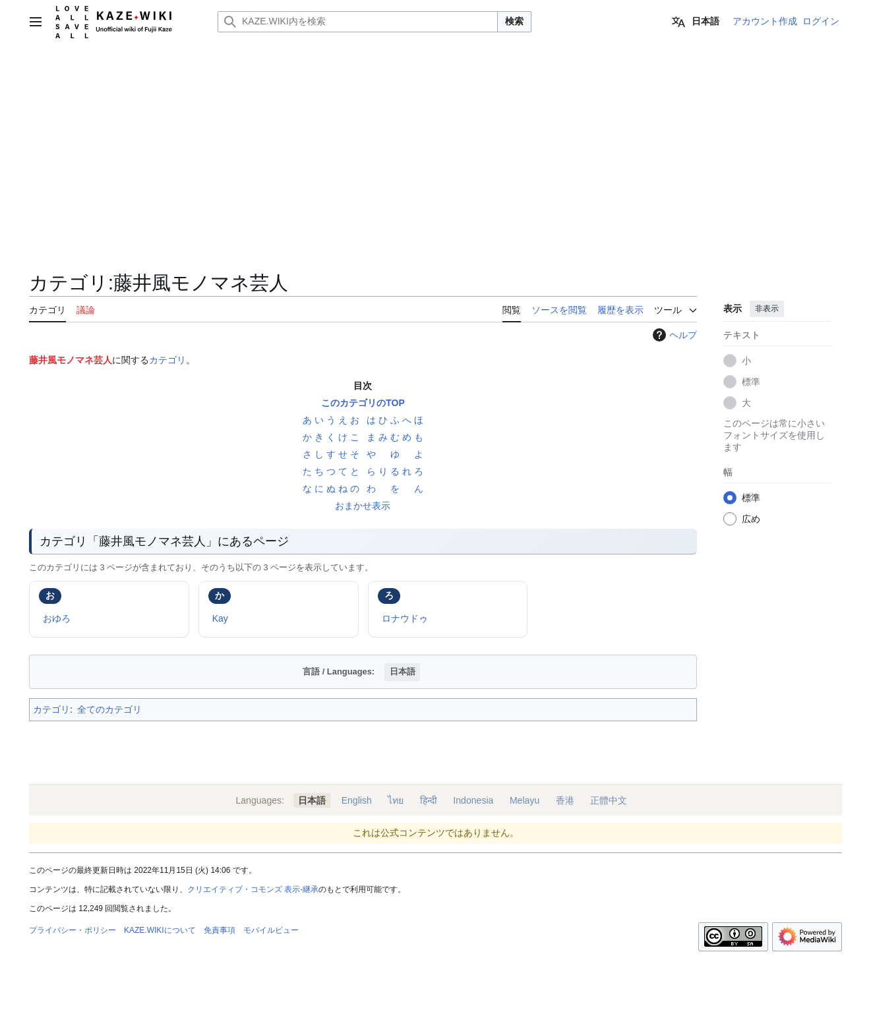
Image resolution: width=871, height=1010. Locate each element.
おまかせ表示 (362, 505)
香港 (565, 800)
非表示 (767, 308)
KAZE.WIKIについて (160, 930)
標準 (751, 381)
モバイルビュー (271, 930)
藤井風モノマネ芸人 (70, 360)
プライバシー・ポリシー (72, 930)
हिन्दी (428, 800)
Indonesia (473, 800)
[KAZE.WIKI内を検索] (358, 21)
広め (751, 519)
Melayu (524, 800)
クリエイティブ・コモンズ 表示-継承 (252, 889)
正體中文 (608, 800)
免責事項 (219, 930)
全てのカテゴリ (109, 709)
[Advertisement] (435, 142)
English (357, 800)
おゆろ (57, 618)
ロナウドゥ (405, 618)
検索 (514, 21)
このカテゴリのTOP (363, 403)
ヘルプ (673, 335)
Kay (220, 618)
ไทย (396, 800)
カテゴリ (167, 360)
